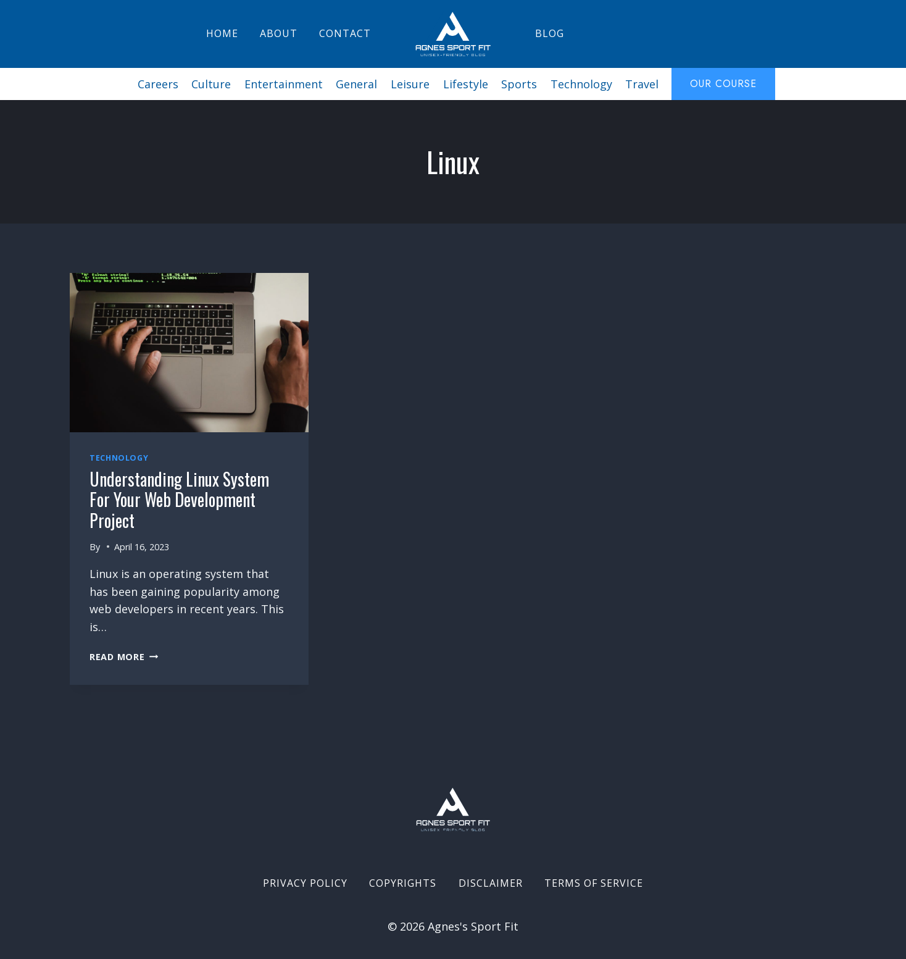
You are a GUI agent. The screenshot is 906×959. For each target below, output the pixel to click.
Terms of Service (593, 883)
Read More (123, 657)
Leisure (410, 84)
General (356, 84)
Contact (345, 33)
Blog (549, 33)
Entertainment (283, 84)
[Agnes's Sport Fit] (453, 34)
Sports (519, 84)
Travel (642, 84)
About (278, 33)
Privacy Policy (305, 883)
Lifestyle (465, 84)
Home (222, 33)
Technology (581, 84)
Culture (211, 84)
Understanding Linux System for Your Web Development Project (179, 499)
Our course (723, 84)
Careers (158, 84)
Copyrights (402, 883)
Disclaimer (491, 883)
